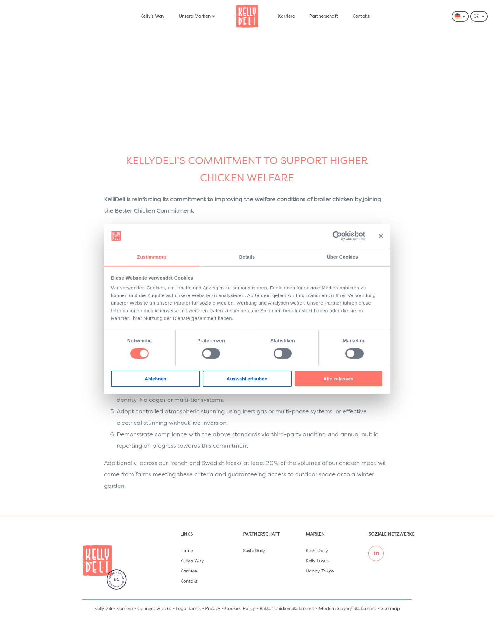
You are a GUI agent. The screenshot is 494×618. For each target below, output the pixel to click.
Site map (390, 609)
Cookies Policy (240, 609)
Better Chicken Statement (287, 609)
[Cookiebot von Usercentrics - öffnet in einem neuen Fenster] (337, 236)
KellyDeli (103, 609)
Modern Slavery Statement (347, 609)
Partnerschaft (323, 16)
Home (186, 551)
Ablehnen (155, 378)
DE (479, 16)
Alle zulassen (338, 378)
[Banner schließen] (381, 236)
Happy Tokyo (320, 571)
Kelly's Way (152, 16)
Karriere (286, 16)
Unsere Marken (197, 16)
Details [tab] (247, 256)
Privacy (212, 609)
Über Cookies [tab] (342, 256)
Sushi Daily (254, 551)
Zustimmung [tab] (151, 256)
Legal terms (188, 609)
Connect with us (154, 609)
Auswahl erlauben (246, 378)
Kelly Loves (317, 561)
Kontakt (361, 16)
